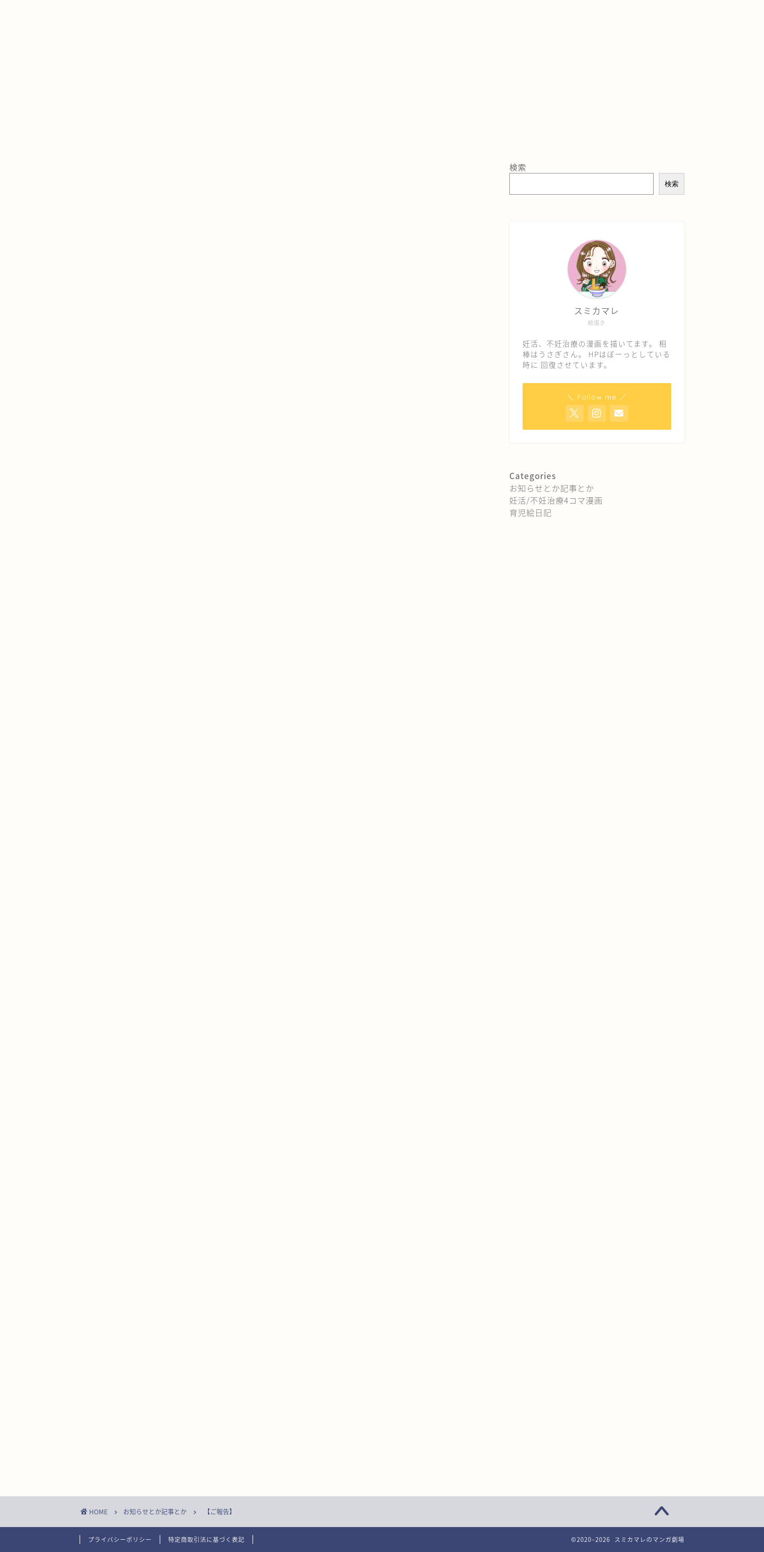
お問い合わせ (235, 14)
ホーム (104, 14)
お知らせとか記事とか (130, 184)
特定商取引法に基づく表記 (206, 1539)
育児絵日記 (530, 512)
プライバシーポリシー (120, 1539)
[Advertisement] (281, 936)
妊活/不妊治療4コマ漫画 (556, 500)
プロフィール (164, 14)
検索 (517, 167)
